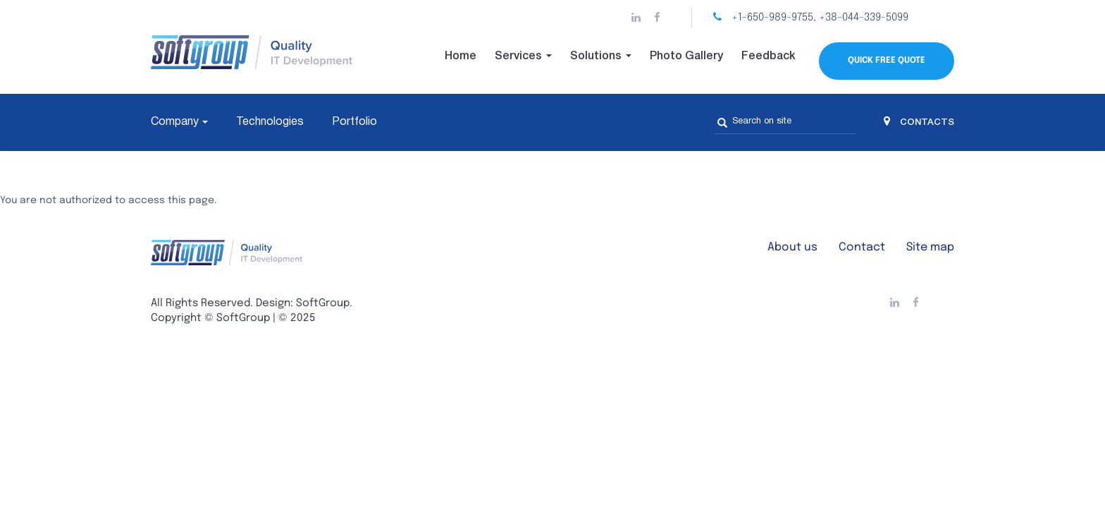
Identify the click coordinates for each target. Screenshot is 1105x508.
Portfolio (354, 122)
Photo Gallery (686, 56)
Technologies (270, 122)
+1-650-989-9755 (772, 17)
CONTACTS (919, 122)
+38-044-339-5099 (863, 17)
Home (460, 56)
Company (175, 122)
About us (792, 247)
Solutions (600, 56)
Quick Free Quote (886, 60)
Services (523, 56)
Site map (930, 247)
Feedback (768, 56)
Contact (862, 247)
